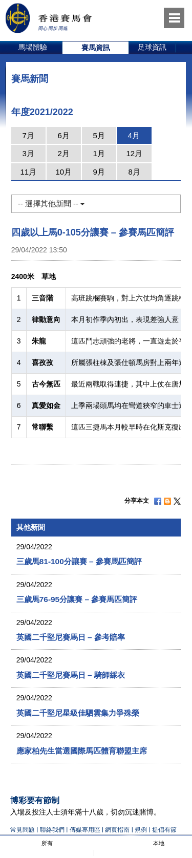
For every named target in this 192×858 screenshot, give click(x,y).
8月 (134, 171)
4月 (134, 135)
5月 (99, 135)
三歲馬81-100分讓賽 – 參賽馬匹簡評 (79, 561)
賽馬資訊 (95, 48)
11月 (28, 171)
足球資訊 (152, 47)
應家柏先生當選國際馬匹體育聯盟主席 (81, 750)
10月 (63, 171)
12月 (134, 153)
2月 (64, 153)
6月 (64, 135)
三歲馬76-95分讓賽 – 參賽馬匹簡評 (76, 599)
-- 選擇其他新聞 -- (51, 203)
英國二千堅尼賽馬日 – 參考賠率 (70, 637)
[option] (33, 47)
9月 (99, 171)
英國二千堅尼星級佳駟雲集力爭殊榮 (77, 713)
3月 (28, 153)
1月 (99, 153)
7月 (28, 135)
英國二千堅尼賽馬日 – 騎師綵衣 (70, 675)
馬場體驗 (32, 47)
